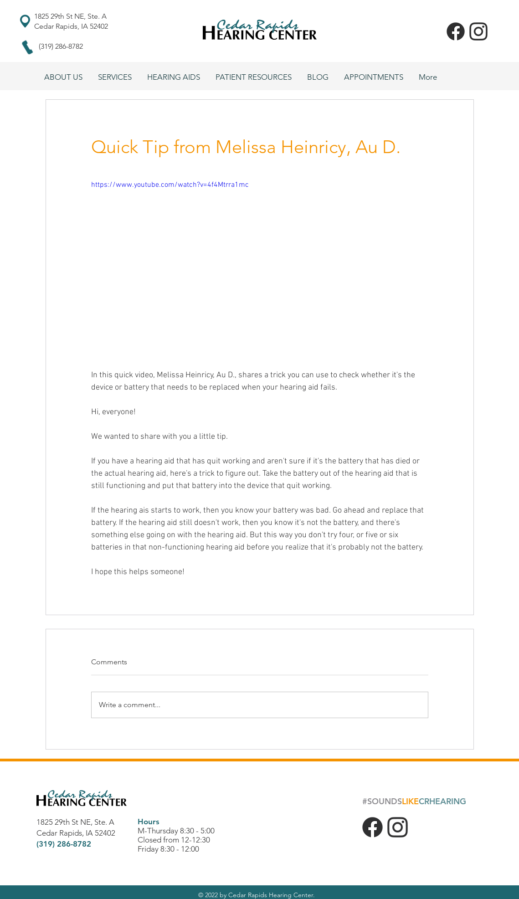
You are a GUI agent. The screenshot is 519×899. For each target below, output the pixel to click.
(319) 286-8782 (61, 46)
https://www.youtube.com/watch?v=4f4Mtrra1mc (170, 185)
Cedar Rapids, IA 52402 (71, 26)
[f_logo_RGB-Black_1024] (456, 31)
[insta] (478, 31)
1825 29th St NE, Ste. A (71, 16)
